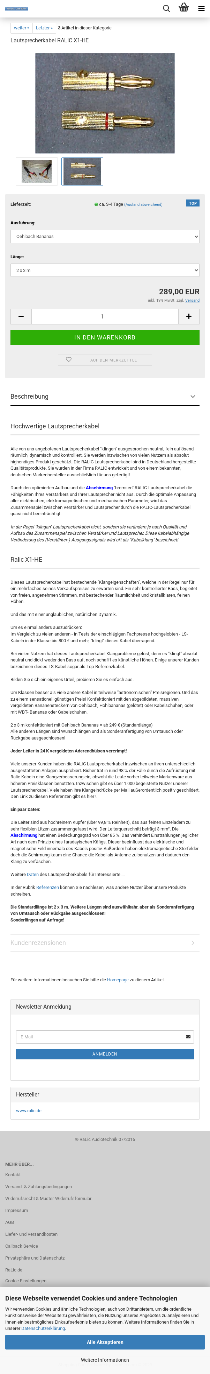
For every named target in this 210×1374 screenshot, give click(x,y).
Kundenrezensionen (38, 942)
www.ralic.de (29, 1110)
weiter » (21, 27)
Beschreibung (29, 396)
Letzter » (44, 27)
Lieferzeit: (20, 204)
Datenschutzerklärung (43, 1328)
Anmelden (105, 1054)
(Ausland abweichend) (143, 204)
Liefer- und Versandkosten (31, 1234)
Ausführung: (23, 222)
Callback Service (21, 1246)
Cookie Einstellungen (25, 1280)
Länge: (17, 256)
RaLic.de (13, 1270)
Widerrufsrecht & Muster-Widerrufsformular (48, 1198)
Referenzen (47, 887)
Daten (33, 874)
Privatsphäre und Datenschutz (35, 1258)
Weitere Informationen (105, 1360)
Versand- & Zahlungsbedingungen (38, 1186)
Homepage (118, 979)
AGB (9, 1222)
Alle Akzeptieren (105, 1342)
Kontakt (13, 1174)
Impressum (16, 1210)
